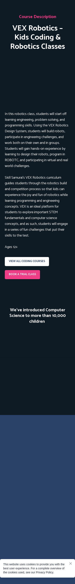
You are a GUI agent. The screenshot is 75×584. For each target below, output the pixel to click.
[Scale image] (37, 361)
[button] (27, 261)
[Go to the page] (37, 435)
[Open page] (37, 80)
